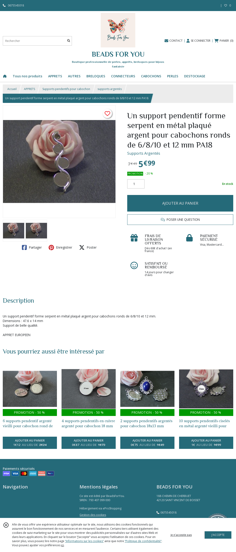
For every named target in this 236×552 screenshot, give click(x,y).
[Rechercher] (69, 40)
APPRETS (29, 89)
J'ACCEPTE (218, 535)
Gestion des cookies (93, 515)
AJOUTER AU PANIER (180, 203)
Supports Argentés (143, 153)
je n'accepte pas (181, 535)
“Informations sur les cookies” (84, 541)
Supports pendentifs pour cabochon (66, 89)
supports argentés (109, 89)
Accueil (12, 89)
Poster (88, 247)
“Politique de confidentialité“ (143, 541)
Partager (32, 247)
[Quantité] (136, 184)
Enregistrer (60, 247)
